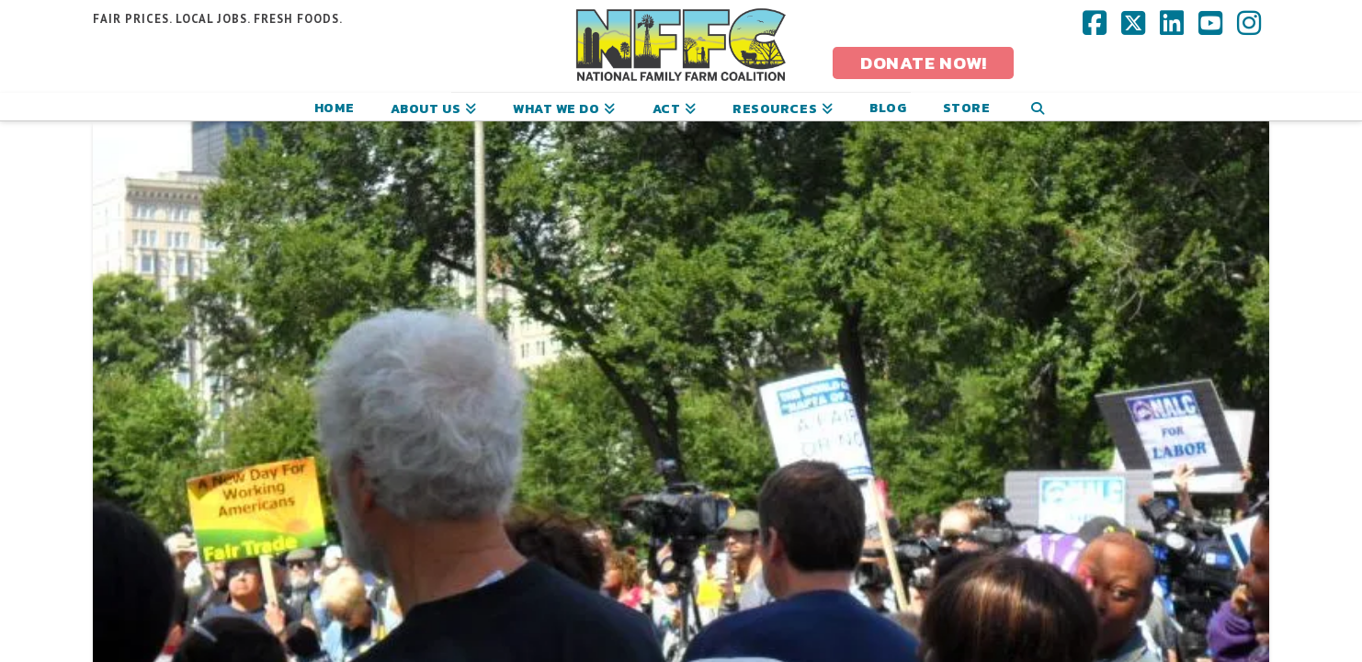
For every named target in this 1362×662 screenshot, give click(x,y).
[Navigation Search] (1037, 106)
